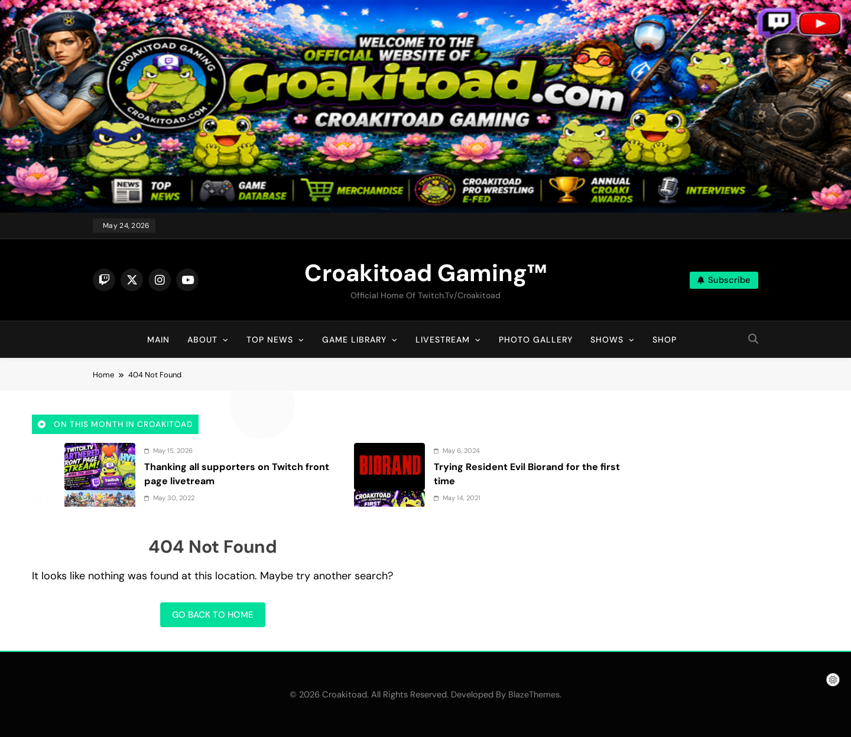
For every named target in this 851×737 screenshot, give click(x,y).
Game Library (354, 339)
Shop (664, 339)
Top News (269, 339)
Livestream (442, 339)
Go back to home (213, 615)
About (202, 339)
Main (158, 339)
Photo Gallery (536, 339)
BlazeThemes (534, 694)
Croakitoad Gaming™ (425, 272)
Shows (606, 339)
